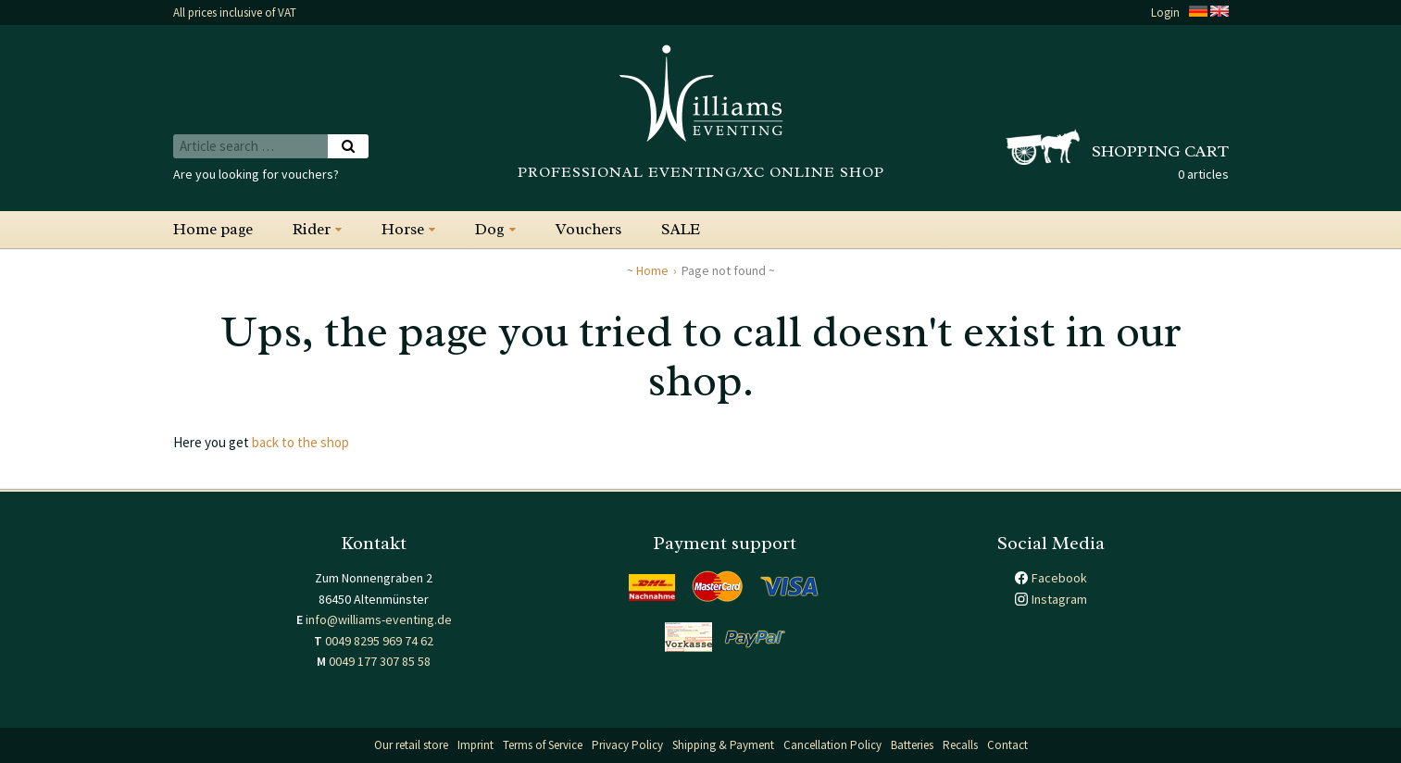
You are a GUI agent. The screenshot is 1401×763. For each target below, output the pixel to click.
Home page (213, 229)
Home (652, 270)
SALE (680, 229)
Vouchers (588, 229)
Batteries (912, 745)
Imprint (475, 745)
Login (1165, 12)
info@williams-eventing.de (379, 619)
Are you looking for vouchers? (256, 174)
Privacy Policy (627, 745)
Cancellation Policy (832, 745)
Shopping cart (1160, 151)
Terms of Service (542, 745)
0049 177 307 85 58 (380, 661)
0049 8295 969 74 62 (379, 640)
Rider (312, 229)
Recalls (960, 745)
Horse (403, 229)
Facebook (1059, 577)
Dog (490, 229)
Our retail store (411, 745)
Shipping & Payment (723, 745)
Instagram (1059, 599)
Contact (1007, 745)
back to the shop (300, 442)
